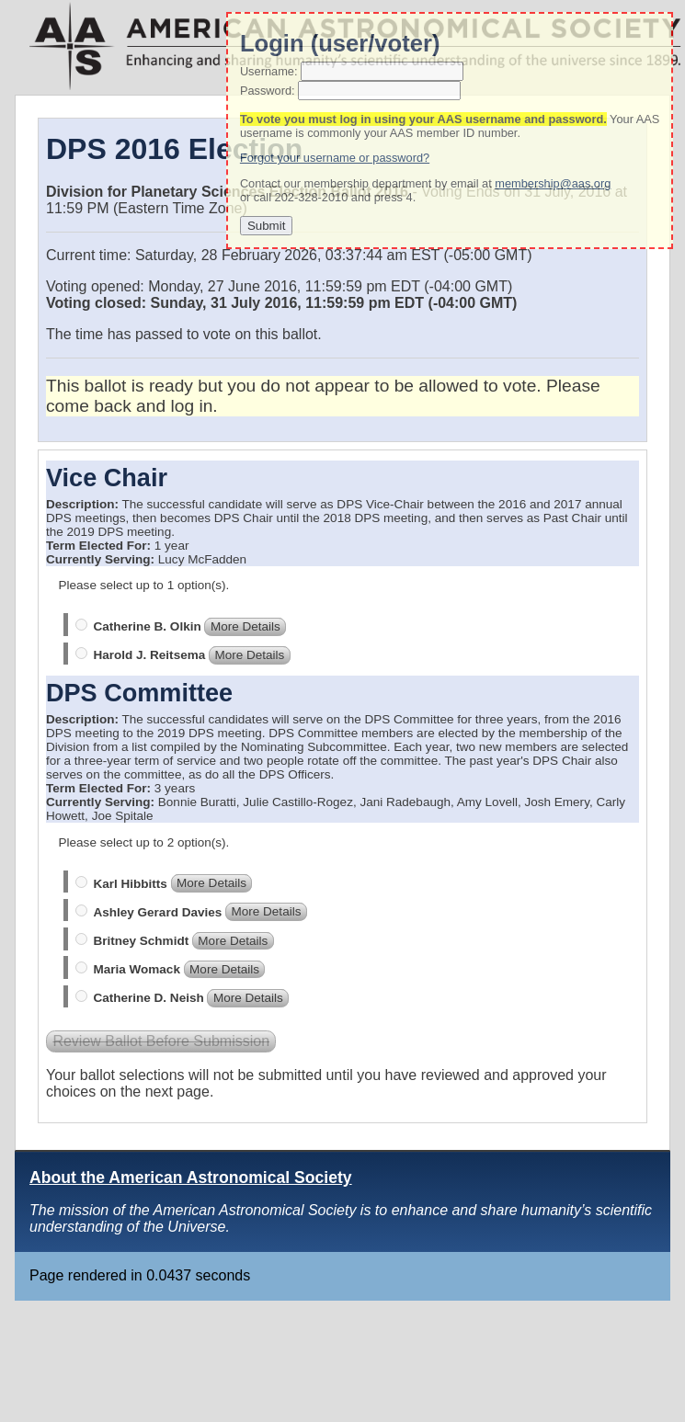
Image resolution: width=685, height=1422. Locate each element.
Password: (267, 90)
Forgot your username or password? (334, 158)
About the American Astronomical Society (190, 1177)
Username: (269, 71)
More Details (245, 626)
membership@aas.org (553, 183)
